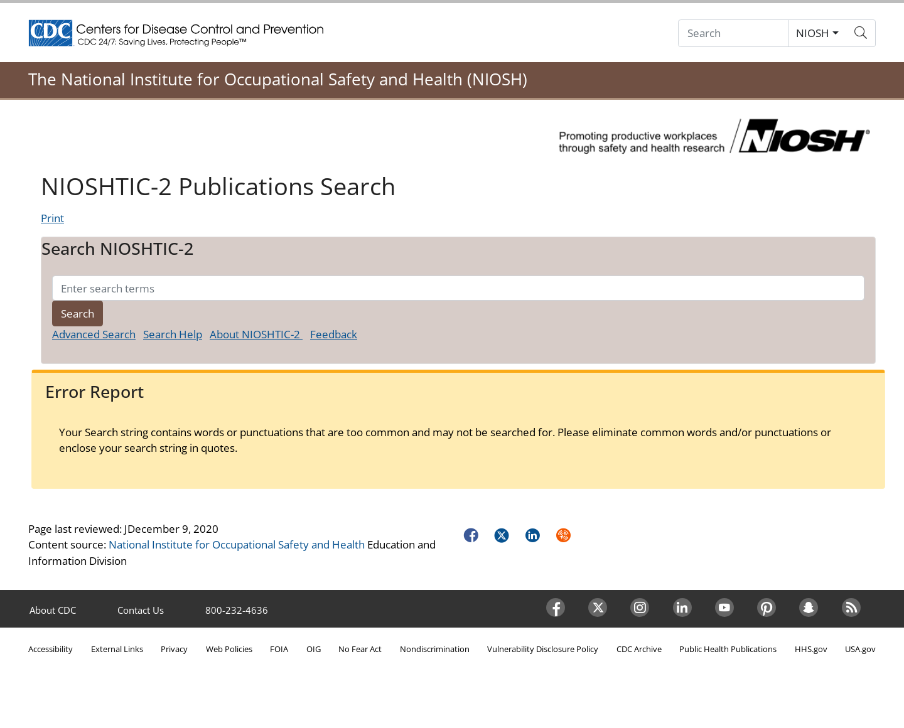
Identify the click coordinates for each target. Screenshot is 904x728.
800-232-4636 (236, 610)
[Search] (733, 33)
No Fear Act (360, 649)
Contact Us (140, 610)
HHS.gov (811, 649)
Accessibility (50, 649)
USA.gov (860, 649)
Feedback (333, 334)
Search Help (172, 334)
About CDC (53, 610)
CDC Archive (639, 649)
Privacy (174, 649)
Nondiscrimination (435, 649)
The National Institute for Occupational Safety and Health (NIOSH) (277, 79)
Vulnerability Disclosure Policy (542, 649)
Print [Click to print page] (52, 218)
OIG (313, 649)
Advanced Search (94, 334)
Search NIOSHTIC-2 (117, 248)
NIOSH (812, 33)
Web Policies (229, 649)
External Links (117, 649)
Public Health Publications (728, 649)
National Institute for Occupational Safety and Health (237, 544)
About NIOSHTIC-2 (256, 334)
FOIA (279, 649)
